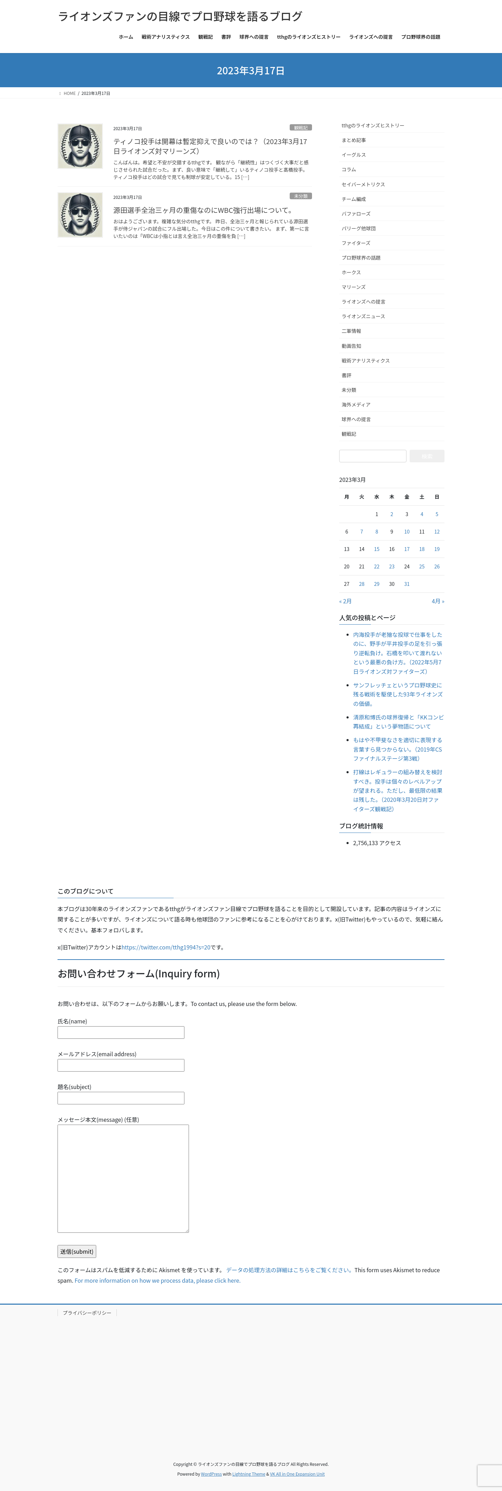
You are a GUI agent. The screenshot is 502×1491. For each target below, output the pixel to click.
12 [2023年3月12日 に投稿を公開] (437, 531)
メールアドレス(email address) (121, 1059)
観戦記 (300, 127)
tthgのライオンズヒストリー (373, 125)
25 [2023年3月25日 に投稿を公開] (422, 566)
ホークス (351, 272)
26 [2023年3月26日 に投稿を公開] (437, 566)
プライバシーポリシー (87, 1312)
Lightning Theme (248, 1474)
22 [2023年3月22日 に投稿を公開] (377, 566)
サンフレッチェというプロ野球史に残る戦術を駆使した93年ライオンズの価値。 (398, 694)
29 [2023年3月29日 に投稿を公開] (377, 583)
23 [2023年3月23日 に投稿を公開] (392, 566)
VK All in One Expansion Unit (297, 1474)
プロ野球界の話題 (361, 257)
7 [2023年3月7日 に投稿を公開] (361, 531)
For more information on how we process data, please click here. (158, 1280)
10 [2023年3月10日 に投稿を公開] (407, 531)
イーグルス (354, 154)
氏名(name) (121, 1027)
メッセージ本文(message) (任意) (123, 1175)
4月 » (438, 601)
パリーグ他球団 (359, 228)
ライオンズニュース (363, 316)
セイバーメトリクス (363, 184)
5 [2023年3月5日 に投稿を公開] (437, 513)
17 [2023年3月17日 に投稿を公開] (407, 548)
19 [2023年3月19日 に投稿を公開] (437, 548)
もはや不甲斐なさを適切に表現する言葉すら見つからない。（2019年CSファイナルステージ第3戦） (397, 749)
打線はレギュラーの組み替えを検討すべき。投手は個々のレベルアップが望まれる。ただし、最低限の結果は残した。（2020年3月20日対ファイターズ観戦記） (397, 790)
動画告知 (351, 345)
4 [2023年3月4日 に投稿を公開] (421, 513)
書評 (346, 375)
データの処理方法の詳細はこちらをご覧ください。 (290, 1270)
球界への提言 (356, 419)
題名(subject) (121, 1092)
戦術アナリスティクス (366, 360)
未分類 (300, 196)
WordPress (211, 1474)
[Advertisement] (251, 1380)
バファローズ (356, 213)
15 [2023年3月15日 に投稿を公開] (377, 548)
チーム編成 (354, 198)
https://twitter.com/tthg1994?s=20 (165, 947)
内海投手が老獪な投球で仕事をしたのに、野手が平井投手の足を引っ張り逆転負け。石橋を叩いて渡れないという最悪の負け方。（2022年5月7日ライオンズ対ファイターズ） (397, 653)
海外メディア (356, 404)
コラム (349, 169)
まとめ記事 (354, 139)
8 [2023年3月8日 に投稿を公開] (376, 531)
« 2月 (345, 601)
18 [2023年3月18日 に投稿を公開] (422, 548)
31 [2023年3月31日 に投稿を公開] (407, 583)
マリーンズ (354, 286)
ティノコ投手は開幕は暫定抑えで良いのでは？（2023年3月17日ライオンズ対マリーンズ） (210, 146)
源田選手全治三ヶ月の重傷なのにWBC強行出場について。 (204, 210)
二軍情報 (351, 330)
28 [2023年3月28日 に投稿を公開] (362, 583)
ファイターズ (356, 242)
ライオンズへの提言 (364, 301)
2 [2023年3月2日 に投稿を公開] (391, 513)
